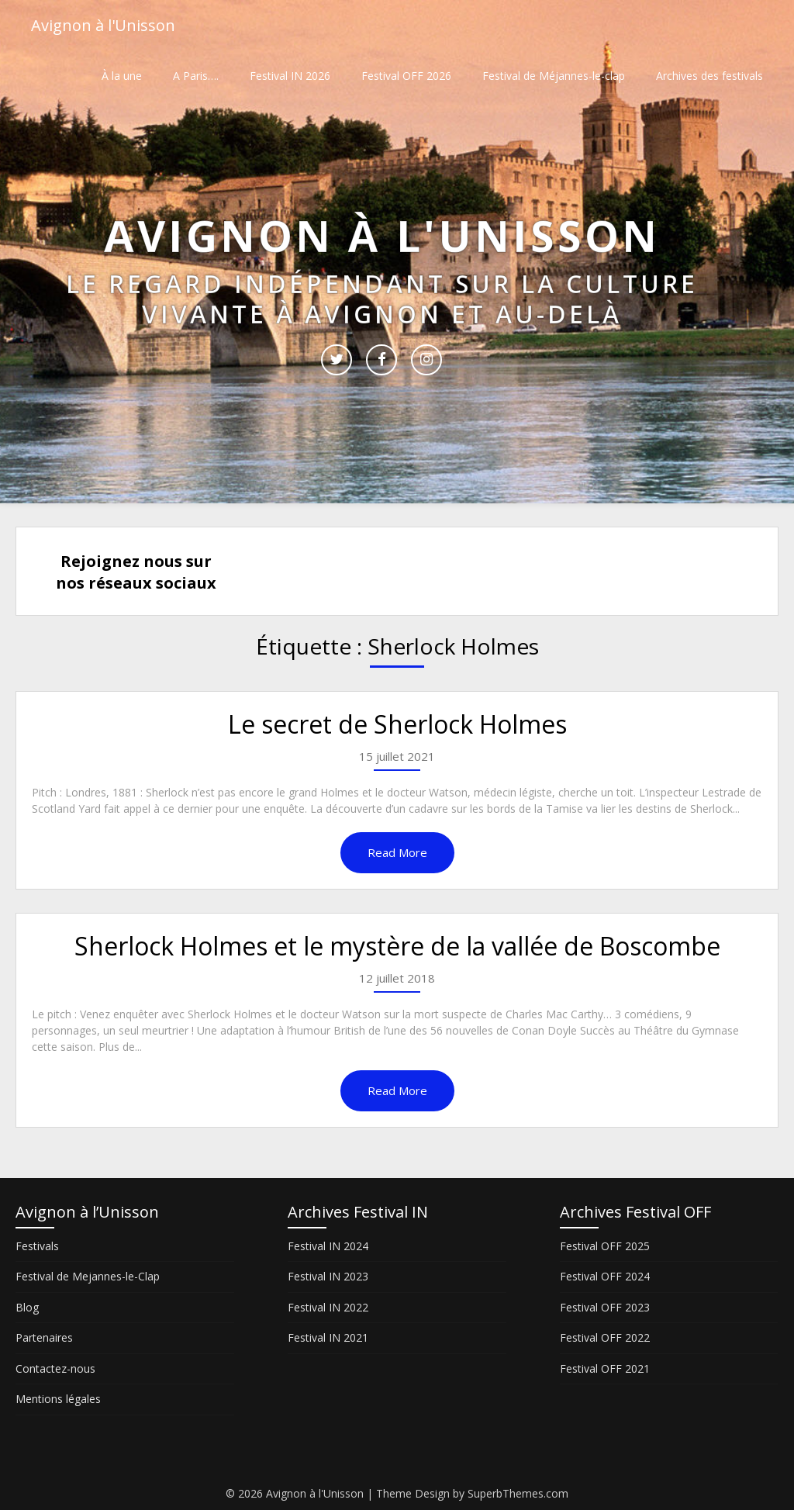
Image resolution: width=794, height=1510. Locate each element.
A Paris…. (196, 75)
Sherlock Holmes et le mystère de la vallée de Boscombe (397, 945)
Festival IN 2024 (328, 1246)
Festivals (37, 1246)
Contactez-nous (55, 1368)
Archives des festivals (709, 75)
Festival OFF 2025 (605, 1246)
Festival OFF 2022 (605, 1337)
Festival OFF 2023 (605, 1307)
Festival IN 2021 (328, 1337)
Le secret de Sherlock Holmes (397, 724)
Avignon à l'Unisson (103, 25)
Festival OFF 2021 (605, 1368)
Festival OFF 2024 (605, 1276)
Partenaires (44, 1337)
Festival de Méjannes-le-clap (553, 75)
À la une (122, 75)
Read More (397, 852)
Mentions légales (58, 1398)
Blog (27, 1307)
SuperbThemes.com (518, 1493)
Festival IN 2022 (328, 1307)
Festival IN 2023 (328, 1276)
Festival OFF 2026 (406, 75)
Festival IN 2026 (290, 75)
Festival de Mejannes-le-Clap (88, 1276)
